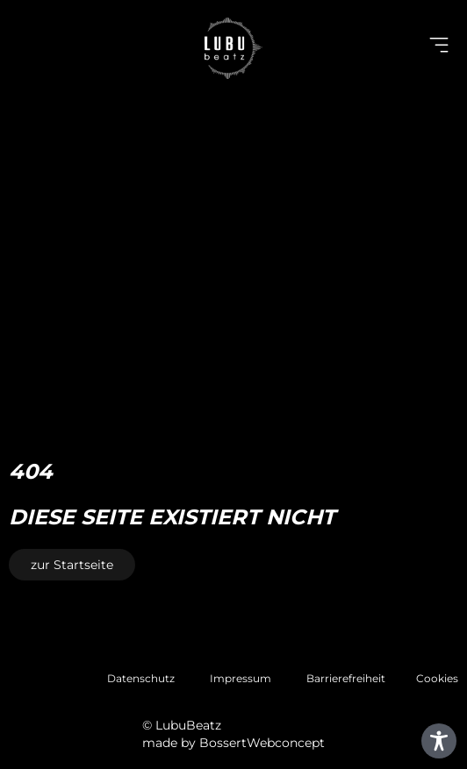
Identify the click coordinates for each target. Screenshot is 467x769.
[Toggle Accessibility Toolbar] (439, 741)
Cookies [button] (437, 678)
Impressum (240, 678)
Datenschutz (141, 678)
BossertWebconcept (262, 743)
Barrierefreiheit (345, 678)
